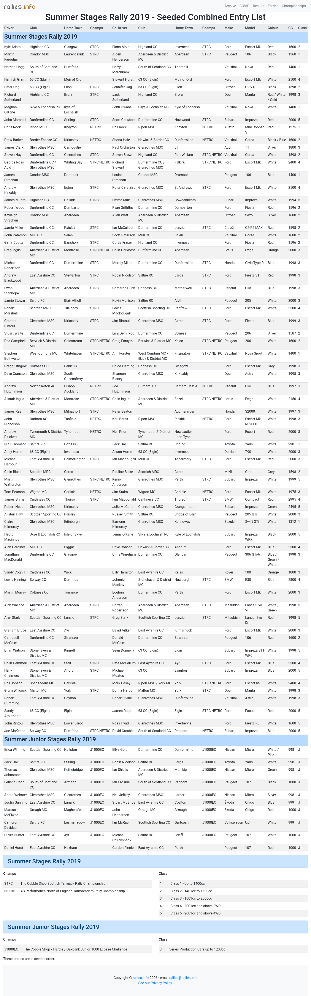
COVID (244, 6)
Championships (294, 6)
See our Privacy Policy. (155, 983)
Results (258, 6)
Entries (273, 6)
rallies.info (141, 978)
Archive (230, 6)
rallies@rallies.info (183, 978)
